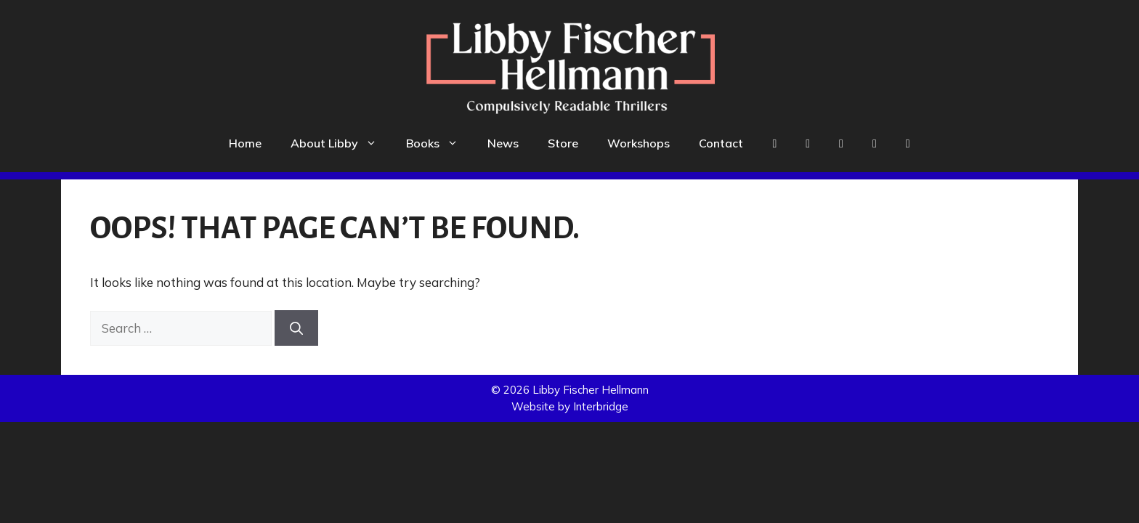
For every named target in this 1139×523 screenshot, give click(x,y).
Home (245, 143)
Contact (721, 143)
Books (439, 143)
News (503, 143)
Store (563, 143)
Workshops (638, 143)
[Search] (296, 328)
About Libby (341, 143)
